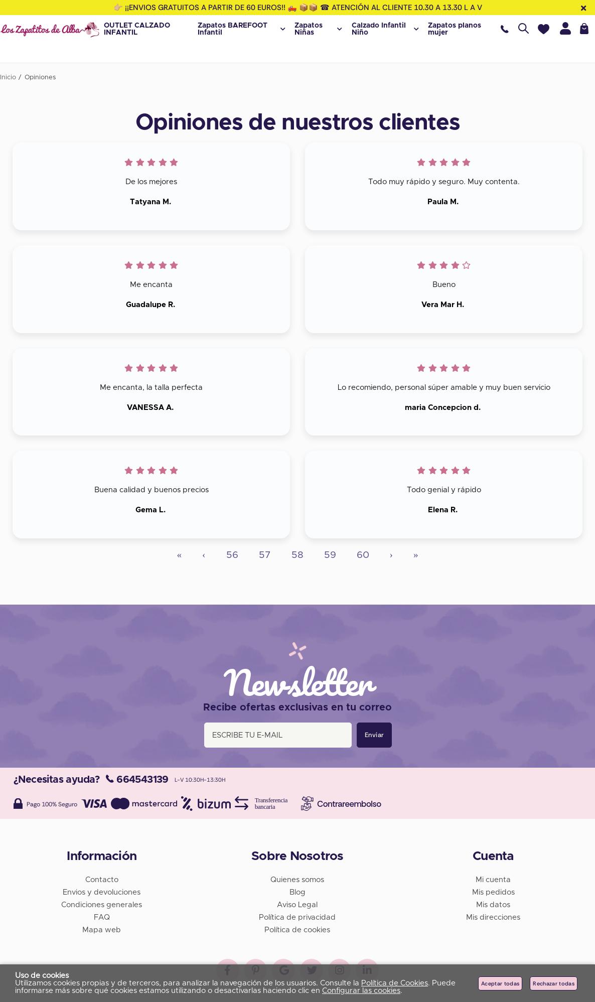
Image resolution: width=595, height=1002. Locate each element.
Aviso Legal (297, 903)
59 (330, 555)
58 (297, 555)
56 (232, 555)
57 (265, 555)
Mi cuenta (493, 878)
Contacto (101, 878)
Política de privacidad (297, 915)
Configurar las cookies (361, 990)
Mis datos (493, 903)
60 (363, 555)
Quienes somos (297, 878)
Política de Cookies (394, 983)
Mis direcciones (493, 915)
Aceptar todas (500, 983)
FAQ (102, 915)
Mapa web (101, 928)
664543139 (137, 778)
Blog (297, 890)
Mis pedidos (493, 890)
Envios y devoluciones (101, 890)
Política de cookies (297, 928)
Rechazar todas (553, 983)
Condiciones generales (101, 903)
